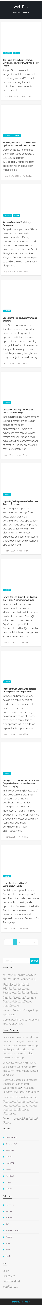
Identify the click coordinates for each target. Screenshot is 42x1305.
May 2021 (9, 1182)
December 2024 (11, 1137)
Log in (6, 1270)
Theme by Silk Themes (21, 1302)
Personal (9, 1237)
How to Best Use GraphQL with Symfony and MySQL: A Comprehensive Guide (20, 598)
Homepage (16, 13)
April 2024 (9, 1157)
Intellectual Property (12, 1230)
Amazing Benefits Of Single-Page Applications (17, 223)
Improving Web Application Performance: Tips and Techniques (21, 503)
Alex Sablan (26, 96)
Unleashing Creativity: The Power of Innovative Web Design (18, 411)
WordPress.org (10, 1286)
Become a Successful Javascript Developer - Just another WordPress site (20, 1083)
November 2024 (11, 1144)
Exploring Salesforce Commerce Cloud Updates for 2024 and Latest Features (19, 144)
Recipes (8, 1243)
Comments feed (11, 1281)
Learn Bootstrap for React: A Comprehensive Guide (15, 884)
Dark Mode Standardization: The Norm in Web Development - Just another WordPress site (20, 1101)
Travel (8, 1250)
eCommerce (8, 135)
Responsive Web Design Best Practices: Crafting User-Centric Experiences (19, 690)
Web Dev (16, 53)
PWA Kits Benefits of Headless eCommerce (20, 1109)
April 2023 (9, 1169)
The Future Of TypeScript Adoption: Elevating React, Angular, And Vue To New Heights (21, 63)
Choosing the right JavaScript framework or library (20, 319)
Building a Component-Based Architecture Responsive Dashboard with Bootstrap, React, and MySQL (21, 783)
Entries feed (9, 1276)
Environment (10, 1218)
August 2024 (10, 1150)
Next (33, 942)
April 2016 (9, 1189)
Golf (7, 1224)
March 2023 (10, 1176)
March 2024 (10, 1163)
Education (8, 53)
